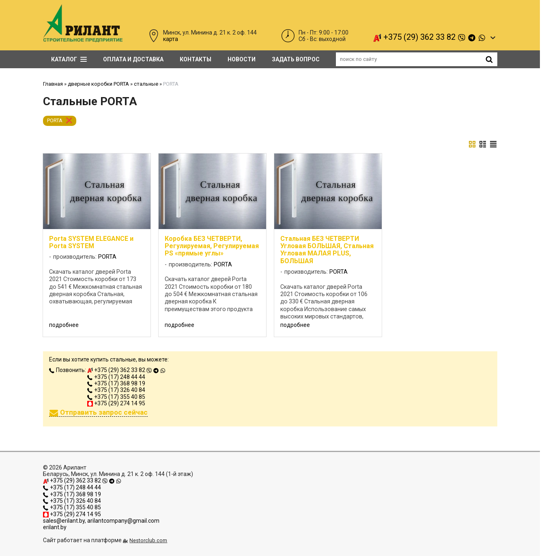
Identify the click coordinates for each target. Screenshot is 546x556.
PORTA (54, 120)
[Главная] (83, 40)
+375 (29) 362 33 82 (429, 37)
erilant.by (55, 527)
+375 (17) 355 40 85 (116, 397)
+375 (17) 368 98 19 (116, 383)
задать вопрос (296, 59)
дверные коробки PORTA (98, 84)
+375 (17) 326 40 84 (116, 390)
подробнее (64, 325)
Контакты (195, 59)
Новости (242, 59)
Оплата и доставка (133, 59)
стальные (146, 84)
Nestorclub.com (148, 540)
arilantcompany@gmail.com (123, 520)
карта (170, 39)
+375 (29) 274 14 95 (116, 403)
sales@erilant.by (64, 520)
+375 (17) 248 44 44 (116, 377)
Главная (53, 84)
